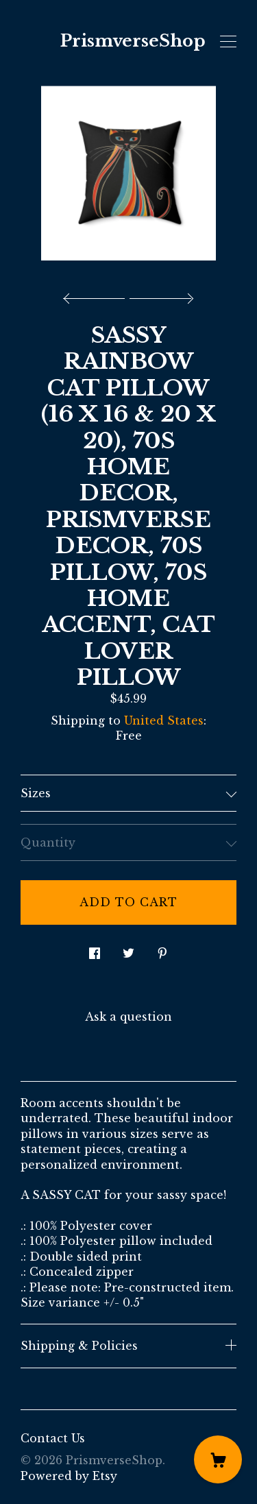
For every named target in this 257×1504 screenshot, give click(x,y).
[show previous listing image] (97, 294)
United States (164, 720)
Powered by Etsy (69, 1476)
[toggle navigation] (228, 42)
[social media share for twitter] (128, 949)
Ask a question (128, 1016)
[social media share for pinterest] (162, 949)
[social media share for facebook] (94, 949)
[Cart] (218, 1459)
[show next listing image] (159, 294)
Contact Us (53, 1438)
